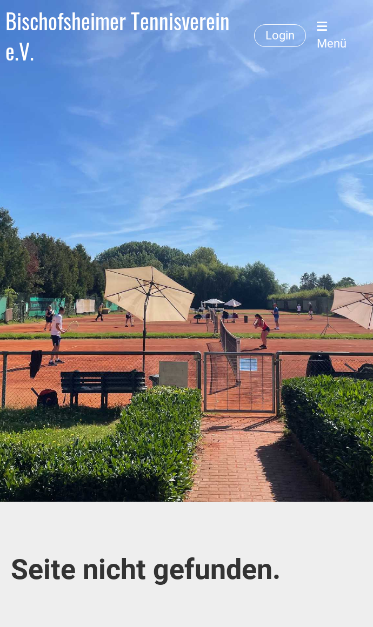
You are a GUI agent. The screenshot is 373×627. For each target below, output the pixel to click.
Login (280, 35)
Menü (332, 35)
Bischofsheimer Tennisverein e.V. (117, 35)
